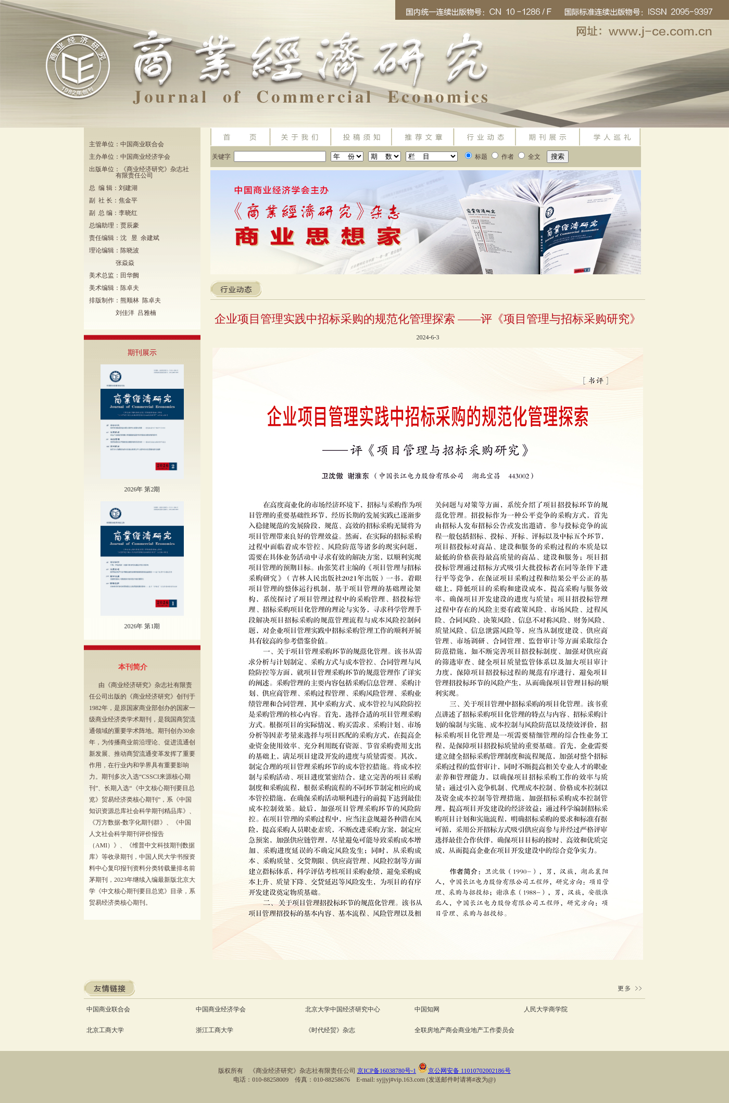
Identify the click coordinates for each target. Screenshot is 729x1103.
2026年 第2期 (142, 489)
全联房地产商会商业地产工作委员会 (464, 1030)
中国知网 (426, 1009)
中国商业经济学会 (221, 1009)
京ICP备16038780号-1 (386, 1070)
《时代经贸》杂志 (330, 1030)
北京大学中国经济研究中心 (342, 1009)
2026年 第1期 (142, 626)
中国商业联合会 (108, 1009)
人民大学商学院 (546, 1009)
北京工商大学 (105, 1030)
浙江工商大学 (214, 1030)
